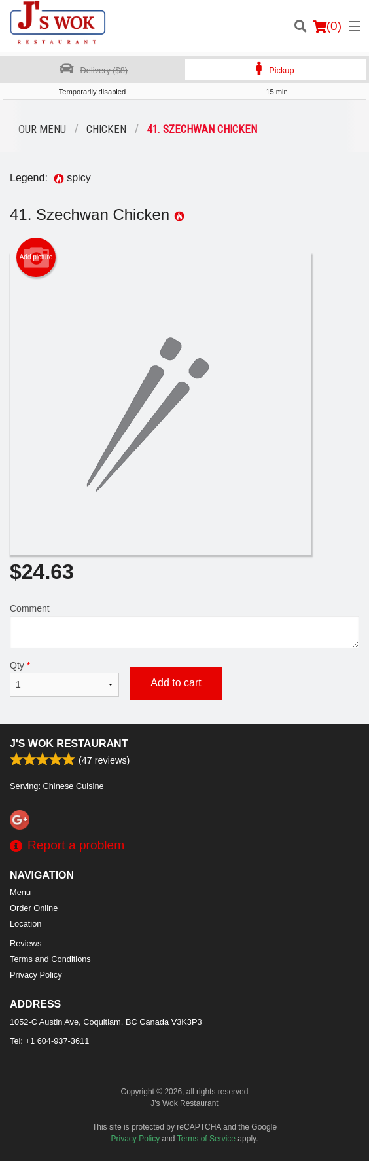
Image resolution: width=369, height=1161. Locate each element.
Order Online (34, 908)
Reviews (25, 943)
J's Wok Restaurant (69, 743)
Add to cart (175, 682)
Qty (64, 678)
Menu (20, 892)
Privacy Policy (36, 975)
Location (25, 924)
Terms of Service (206, 1138)
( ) (327, 26)
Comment (184, 625)
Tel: (49, 1041)
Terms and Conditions (50, 959)
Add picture (36, 257)
